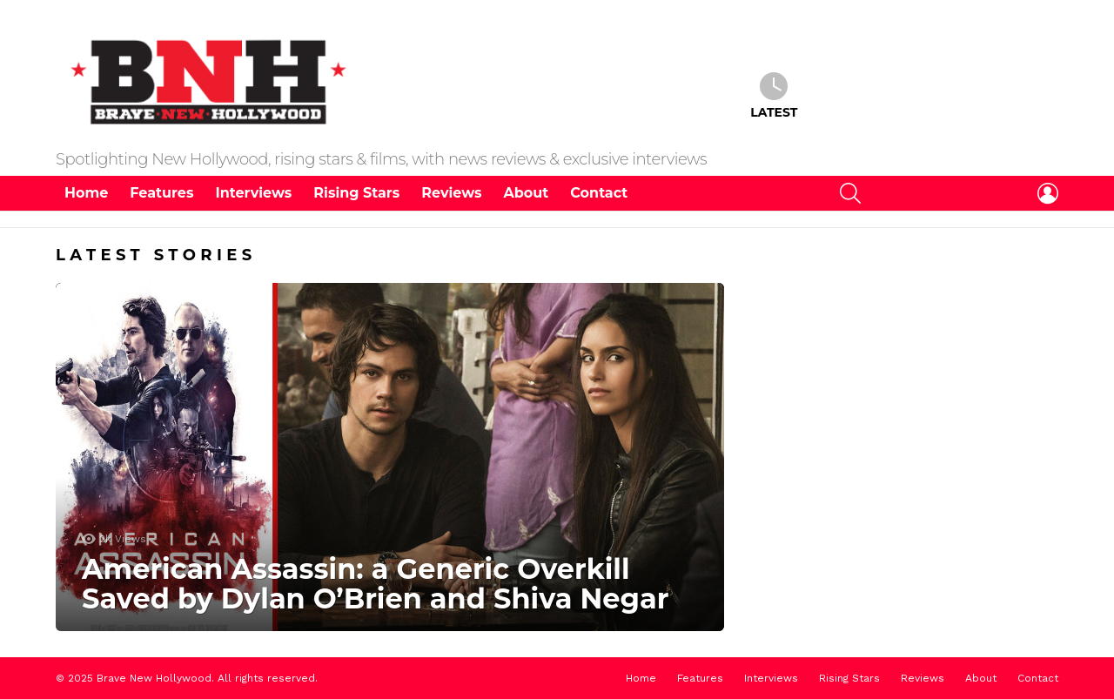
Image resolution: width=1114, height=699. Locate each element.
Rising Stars (356, 193)
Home (86, 193)
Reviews (451, 193)
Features (161, 193)
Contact (598, 193)
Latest (773, 95)
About (526, 193)
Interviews (253, 193)
